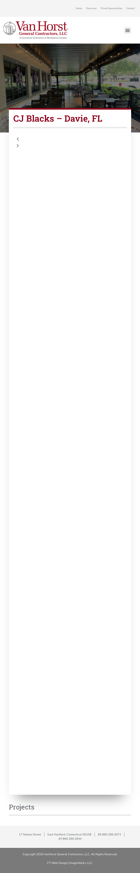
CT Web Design (57, 863)
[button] (127, 30)
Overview (91, 8)
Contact (130, 8)
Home (79, 8)
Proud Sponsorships (111, 8)
